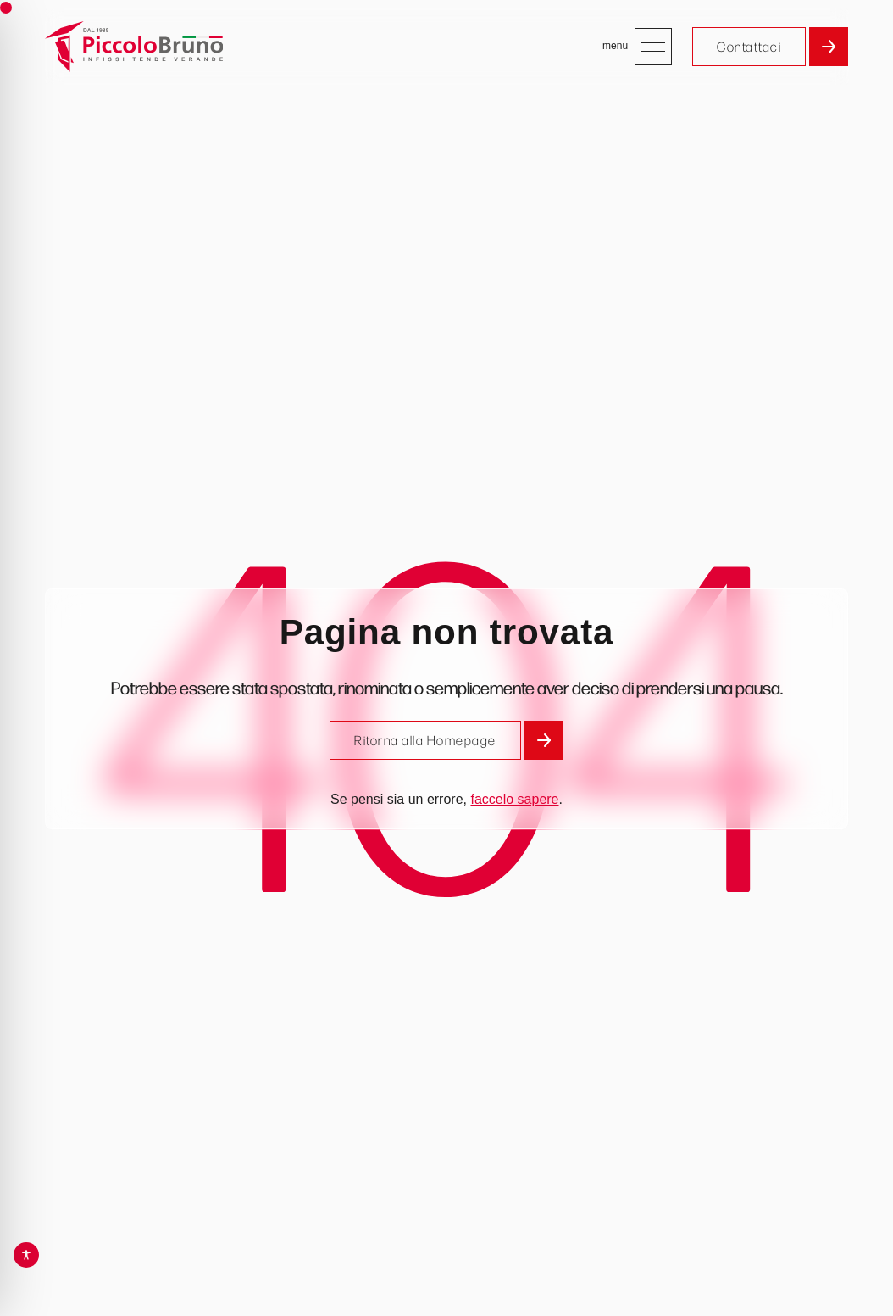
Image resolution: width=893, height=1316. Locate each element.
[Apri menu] (653, 46)
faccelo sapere (514, 799)
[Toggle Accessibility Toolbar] (26, 1255)
